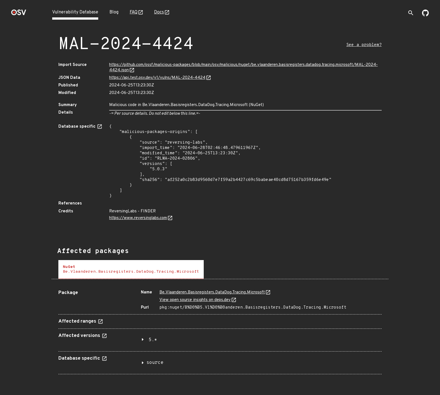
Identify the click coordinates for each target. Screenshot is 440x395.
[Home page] (18, 14)
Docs (159, 12)
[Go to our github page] (425, 15)
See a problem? (364, 45)
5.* (153, 340)
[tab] (131, 269)
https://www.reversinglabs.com (138, 218)
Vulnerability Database (75, 12)
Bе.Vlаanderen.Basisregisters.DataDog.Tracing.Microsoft (212, 292)
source (154, 363)
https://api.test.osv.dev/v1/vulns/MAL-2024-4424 (157, 78)
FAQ (134, 12)
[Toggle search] (410, 13)
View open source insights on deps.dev (195, 300)
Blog (113, 12)
